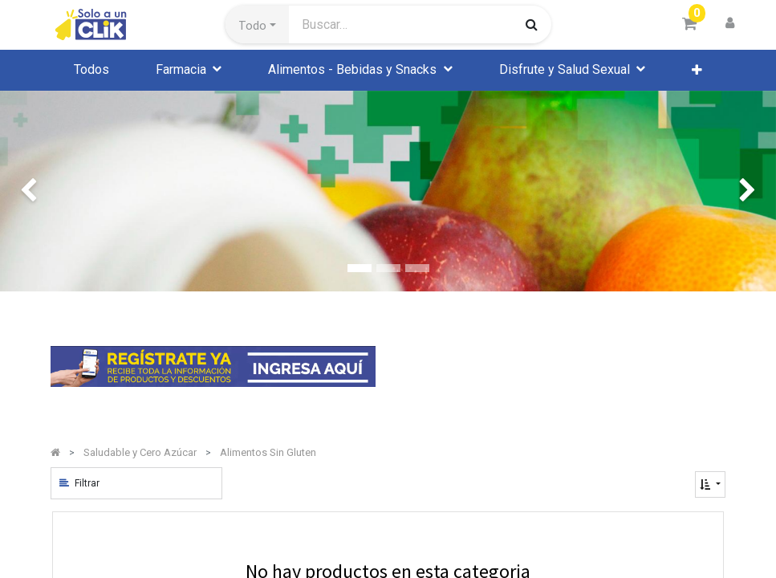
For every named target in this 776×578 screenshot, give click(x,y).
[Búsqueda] (532, 24)
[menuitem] (91, 70)
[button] (257, 25)
